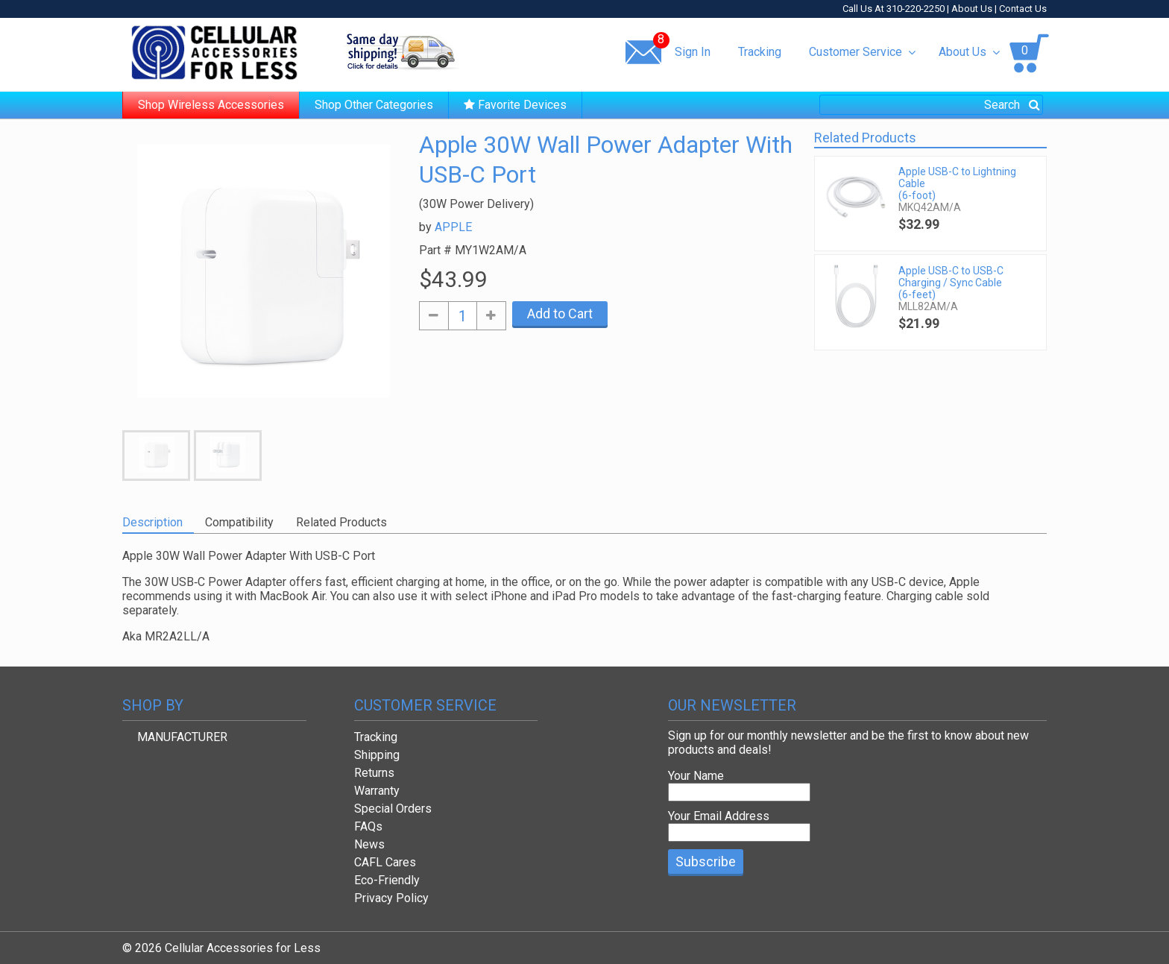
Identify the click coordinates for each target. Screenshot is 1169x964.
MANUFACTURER (182, 737)
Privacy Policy (391, 898)
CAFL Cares (385, 862)
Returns (374, 773)
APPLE (453, 227)
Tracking (759, 52)
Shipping (377, 755)
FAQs (368, 826)
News (369, 844)
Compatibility (239, 522)
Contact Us (1023, 8)
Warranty (377, 791)
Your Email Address (718, 816)
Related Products (341, 522)
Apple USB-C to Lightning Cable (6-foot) (957, 183)
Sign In (692, 52)
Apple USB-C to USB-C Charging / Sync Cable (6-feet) (950, 282)
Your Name (696, 776)
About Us (971, 8)
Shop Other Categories (374, 105)
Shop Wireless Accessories (211, 105)
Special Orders (393, 808)
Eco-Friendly (387, 880)
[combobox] (931, 105)
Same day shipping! (402, 51)
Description (152, 522)
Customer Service (862, 52)
